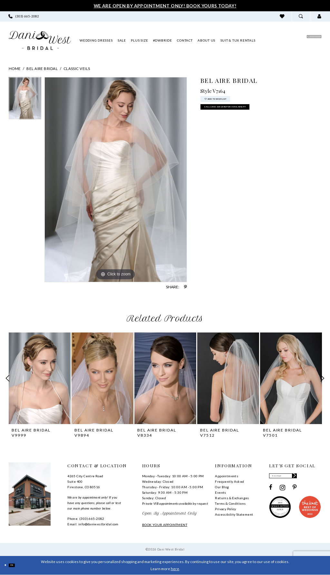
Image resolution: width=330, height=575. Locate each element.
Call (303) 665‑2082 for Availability (248, 117)
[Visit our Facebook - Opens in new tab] (270, 491)
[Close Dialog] (7, 565)
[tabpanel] (25, 100)
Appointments (226, 476)
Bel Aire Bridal (42, 68)
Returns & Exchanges (232, 498)
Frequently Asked (229, 481)
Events (220, 492)
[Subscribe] (316, 477)
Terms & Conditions (230, 503)
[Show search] (301, 16)
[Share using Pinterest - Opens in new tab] (185, 287)
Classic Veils (76, 68)
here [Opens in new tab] (175, 569)
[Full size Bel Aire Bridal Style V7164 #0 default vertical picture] (116, 179)
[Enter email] (295, 477)
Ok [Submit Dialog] (19, 565)
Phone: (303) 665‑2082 (85, 518)
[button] (319, 16)
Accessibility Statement (234, 514)
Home (15, 68)
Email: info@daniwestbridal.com (93, 524)
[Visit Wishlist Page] (282, 16)
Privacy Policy (225, 509)
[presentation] (40, 378)
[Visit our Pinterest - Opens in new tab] (295, 491)
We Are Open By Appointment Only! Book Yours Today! (165, 5)
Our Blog (222, 487)
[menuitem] (24, 16)
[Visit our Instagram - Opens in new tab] (282, 491)
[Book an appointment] (290, 40)
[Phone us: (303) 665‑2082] (24, 16)
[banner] (40, 40)
